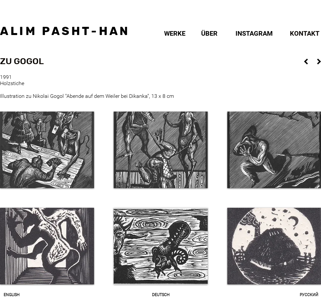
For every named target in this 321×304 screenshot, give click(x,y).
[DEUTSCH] (160, 294)
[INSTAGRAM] (254, 33)
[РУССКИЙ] (309, 294)
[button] (22, 61)
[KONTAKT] (304, 33)
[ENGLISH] (11, 294)
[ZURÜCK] (305, 61)
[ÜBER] (209, 33)
